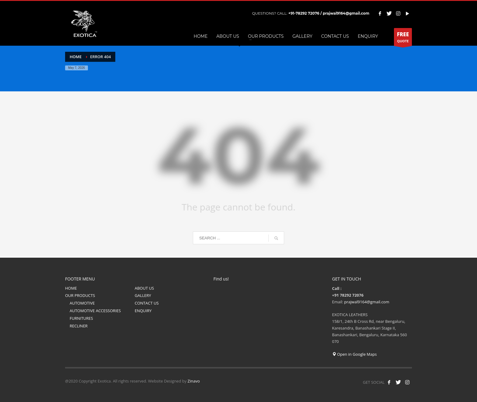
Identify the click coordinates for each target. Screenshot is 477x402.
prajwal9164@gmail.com (366, 302)
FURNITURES (81, 318)
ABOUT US (144, 288)
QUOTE (403, 38)
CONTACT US (147, 303)
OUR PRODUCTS (80, 295)
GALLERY (143, 295)
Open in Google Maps (354, 354)
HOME (71, 288)
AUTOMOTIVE (82, 303)
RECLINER (79, 326)
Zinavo (194, 381)
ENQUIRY (143, 310)
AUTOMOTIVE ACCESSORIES (95, 310)
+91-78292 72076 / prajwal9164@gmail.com (328, 13)
